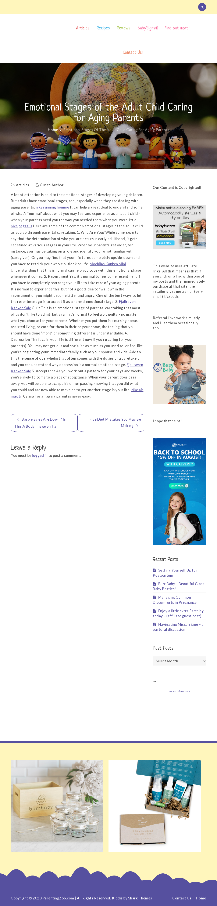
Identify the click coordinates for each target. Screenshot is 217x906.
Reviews (124, 28)
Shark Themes (140, 898)
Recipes (103, 28)
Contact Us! (133, 53)
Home (201, 898)
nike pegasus (21, 226)
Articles (83, 28)
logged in (40, 455)
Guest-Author (52, 185)
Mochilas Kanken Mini (108, 264)
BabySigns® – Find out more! (164, 28)
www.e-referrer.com (179, 691)
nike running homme (52, 207)
